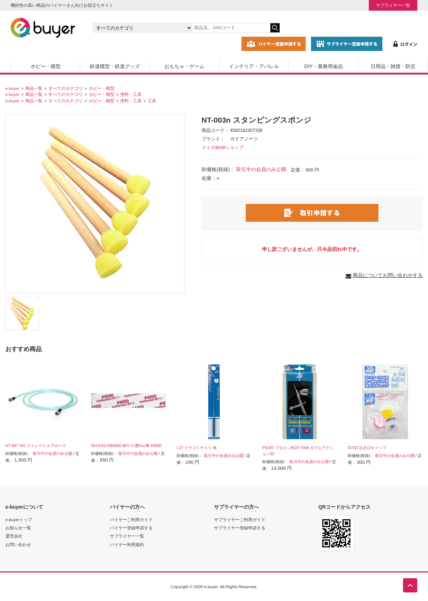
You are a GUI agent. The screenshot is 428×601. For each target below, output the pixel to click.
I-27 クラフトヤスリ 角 (197, 448)
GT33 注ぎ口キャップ (367, 448)
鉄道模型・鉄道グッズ (115, 66)
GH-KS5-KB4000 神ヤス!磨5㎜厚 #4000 (126, 445)
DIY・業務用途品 (323, 66)
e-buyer (12, 88)
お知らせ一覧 (18, 527)
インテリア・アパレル (254, 66)
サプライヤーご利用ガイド (239, 519)
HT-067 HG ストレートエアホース (35, 445)
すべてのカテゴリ (66, 88)
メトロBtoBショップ (223, 147)
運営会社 (13, 536)
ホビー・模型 (46, 66)
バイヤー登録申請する (131, 527)
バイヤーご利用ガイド (131, 519)
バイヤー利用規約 (127, 544)
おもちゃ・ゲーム (184, 66)
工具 (152, 100)
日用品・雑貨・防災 (393, 66)
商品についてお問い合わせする (388, 275)
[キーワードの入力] (231, 27)
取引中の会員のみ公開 (261, 169)
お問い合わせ (18, 544)
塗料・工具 (131, 94)
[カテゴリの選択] (142, 27)
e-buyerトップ (18, 519)
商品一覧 (33, 88)
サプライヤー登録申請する (239, 527)
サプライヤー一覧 (393, 5)
